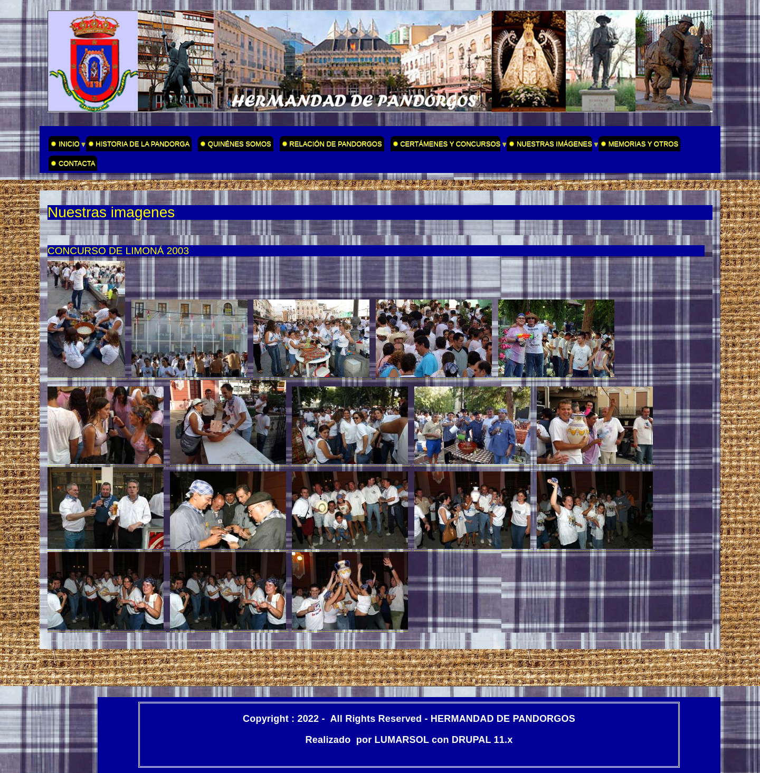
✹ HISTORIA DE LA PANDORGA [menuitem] (139, 144)
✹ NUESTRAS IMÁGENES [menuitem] (549, 145)
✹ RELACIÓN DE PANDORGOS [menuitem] (332, 144)
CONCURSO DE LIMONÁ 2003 (118, 250)
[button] (87, 374)
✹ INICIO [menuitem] (64, 145)
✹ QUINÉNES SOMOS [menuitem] (235, 144)
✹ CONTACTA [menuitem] (73, 163)
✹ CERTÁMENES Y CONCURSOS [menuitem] (446, 145)
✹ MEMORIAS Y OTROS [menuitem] (639, 144)
